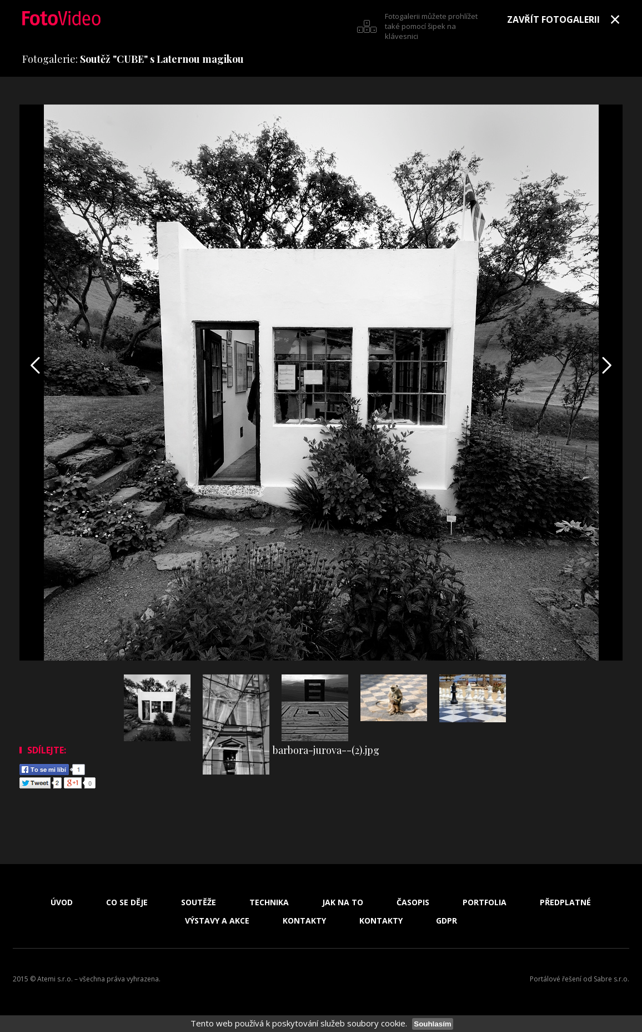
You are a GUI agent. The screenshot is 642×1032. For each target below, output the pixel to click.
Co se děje (127, 902)
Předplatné (565, 902)
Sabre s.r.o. (611, 979)
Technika (269, 902)
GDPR (446, 921)
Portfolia (484, 902)
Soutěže (198, 902)
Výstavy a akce (217, 921)
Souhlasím (432, 1024)
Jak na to (342, 902)
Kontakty (304, 921)
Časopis (413, 902)
